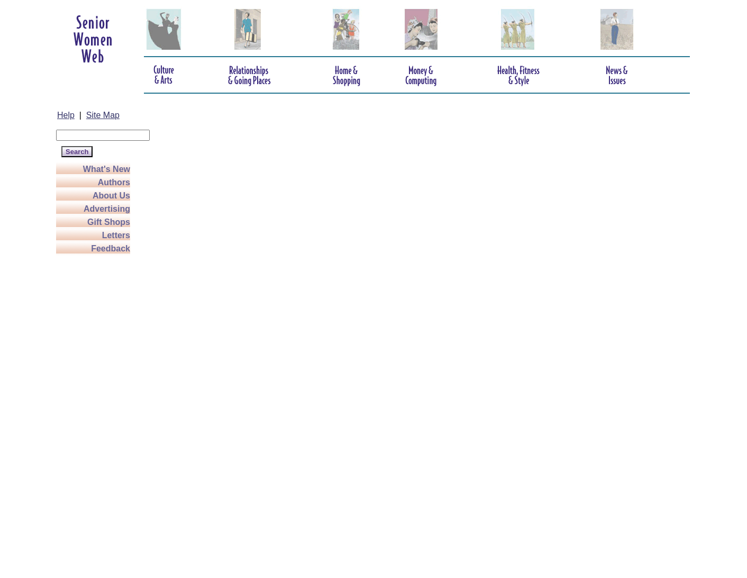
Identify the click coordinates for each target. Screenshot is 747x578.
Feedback (110, 248)
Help (66, 115)
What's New (106, 169)
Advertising (107, 208)
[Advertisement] (98, 414)
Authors (114, 182)
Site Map (103, 115)
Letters (116, 235)
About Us (111, 195)
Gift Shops (108, 222)
